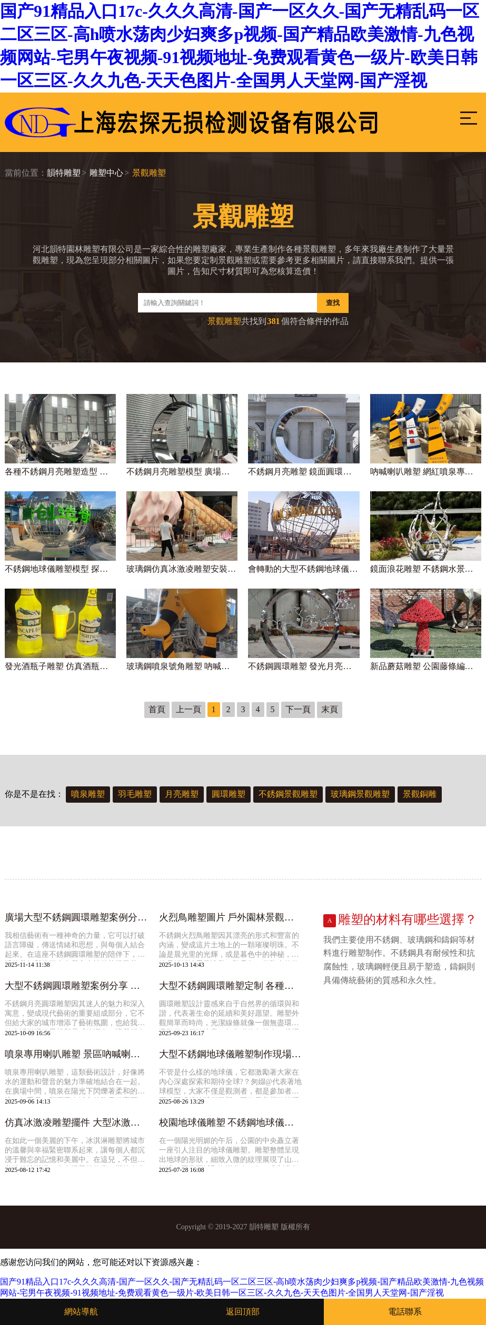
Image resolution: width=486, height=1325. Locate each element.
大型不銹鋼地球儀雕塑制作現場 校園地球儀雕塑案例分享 (230, 1054)
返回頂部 (243, 1311)
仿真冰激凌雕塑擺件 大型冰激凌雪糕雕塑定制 (76, 1122)
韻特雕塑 (64, 172)
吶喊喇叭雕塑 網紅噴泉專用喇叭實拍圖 (425, 471)
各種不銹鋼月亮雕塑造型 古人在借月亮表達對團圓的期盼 (60, 471)
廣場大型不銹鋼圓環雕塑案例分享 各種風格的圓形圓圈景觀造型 (76, 917)
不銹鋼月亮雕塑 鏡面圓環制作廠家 (303, 471)
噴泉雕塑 (88, 794)
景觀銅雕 (420, 794)
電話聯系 (405, 1311)
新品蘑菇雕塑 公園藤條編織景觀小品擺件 (425, 666)
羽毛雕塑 (135, 794)
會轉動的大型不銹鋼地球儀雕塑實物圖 (303, 568)
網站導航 (81, 1311)
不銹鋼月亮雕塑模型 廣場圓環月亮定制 (181, 471)
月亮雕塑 (182, 794)
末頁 (329, 709)
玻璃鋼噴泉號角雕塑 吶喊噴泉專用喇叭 (181, 666)
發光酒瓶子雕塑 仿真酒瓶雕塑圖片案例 (60, 666)
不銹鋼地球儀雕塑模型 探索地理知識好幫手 (60, 568)
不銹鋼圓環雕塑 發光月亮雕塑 (303, 666)
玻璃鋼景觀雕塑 (360, 794)
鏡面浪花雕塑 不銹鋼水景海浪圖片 (425, 568)
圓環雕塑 (228, 794)
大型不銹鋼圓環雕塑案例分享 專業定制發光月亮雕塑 (76, 985)
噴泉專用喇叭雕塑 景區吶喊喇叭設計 (76, 1054)
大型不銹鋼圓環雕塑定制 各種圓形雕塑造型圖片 (230, 985)
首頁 (156, 709)
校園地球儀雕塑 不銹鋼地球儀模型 (230, 1122)
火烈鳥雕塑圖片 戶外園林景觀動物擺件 (230, 917)
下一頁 (298, 709)
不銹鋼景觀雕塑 (288, 794)
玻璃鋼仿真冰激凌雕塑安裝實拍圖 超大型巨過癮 (181, 568)
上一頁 (188, 709)
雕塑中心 (106, 172)
